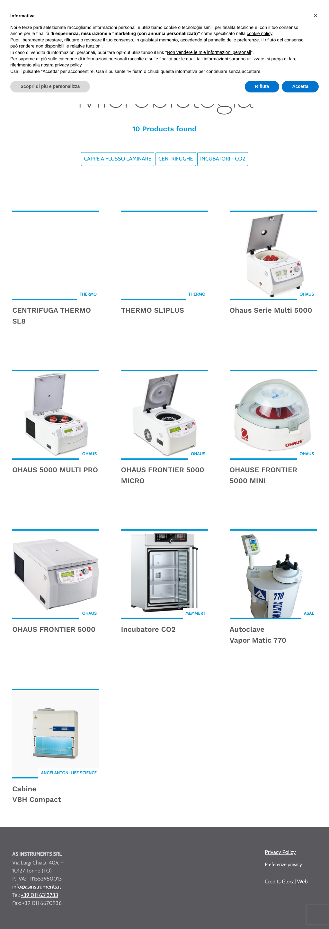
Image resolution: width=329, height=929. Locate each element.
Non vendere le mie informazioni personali (209, 52)
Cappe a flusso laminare (117, 159)
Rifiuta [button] (262, 86)
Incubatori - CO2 (222, 159)
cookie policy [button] (259, 33)
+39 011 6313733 (39, 895)
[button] (315, 15)
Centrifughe (175, 159)
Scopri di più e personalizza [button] (50, 86)
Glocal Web (295, 882)
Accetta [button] (300, 86)
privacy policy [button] (68, 64)
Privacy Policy (280, 852)
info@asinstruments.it (36, 887)
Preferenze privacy (283, 864)
